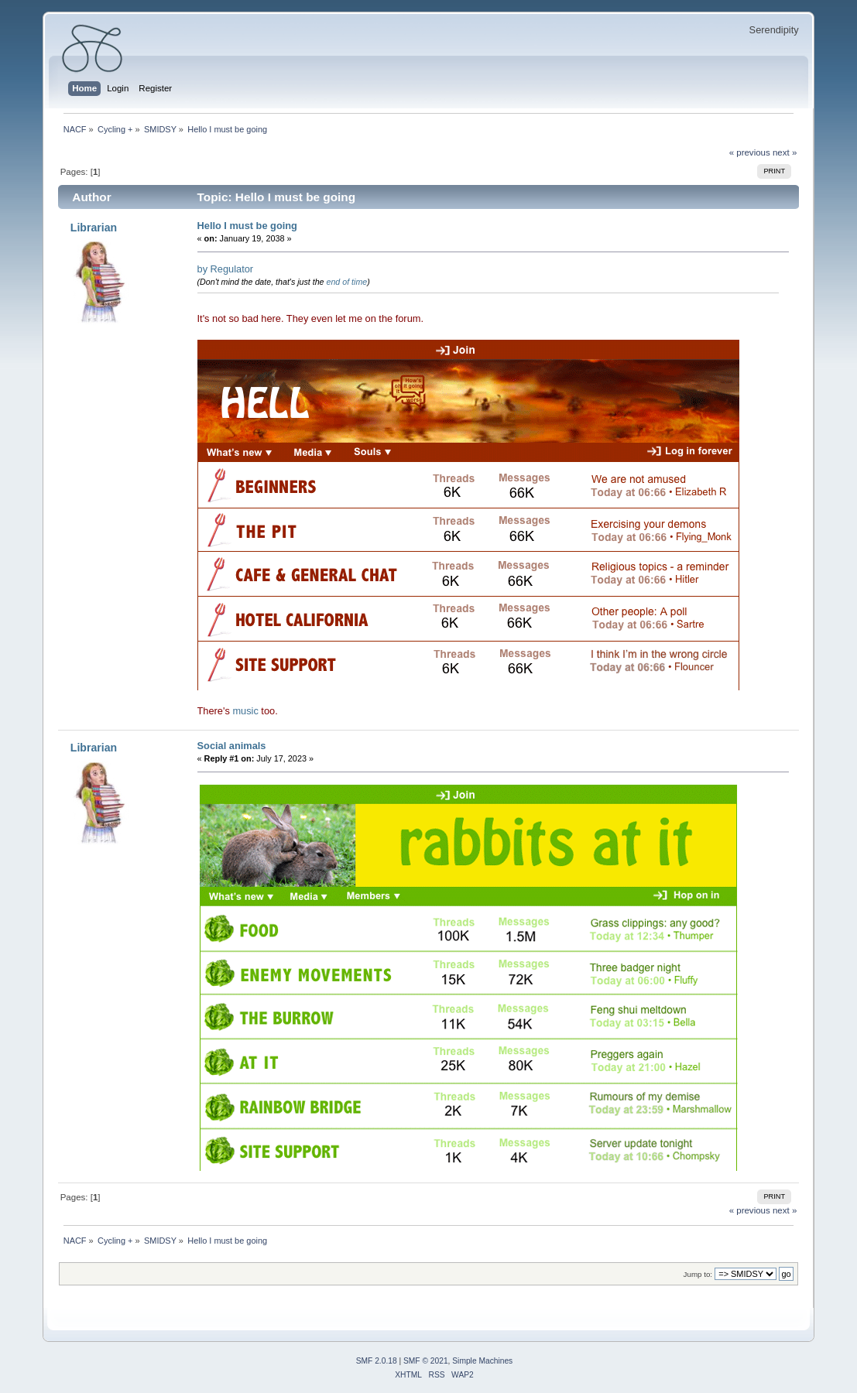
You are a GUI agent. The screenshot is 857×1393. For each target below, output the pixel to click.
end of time (347, 281)
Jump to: (698, 1274)
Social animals (231, 745)
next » (785, 152)
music (245, 711)
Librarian (93, 227)
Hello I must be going (247, 225)
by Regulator (225, 269)
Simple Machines (482, 1361)
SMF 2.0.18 (376, 1361)
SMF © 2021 (425, 1361)
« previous (749, 152)
